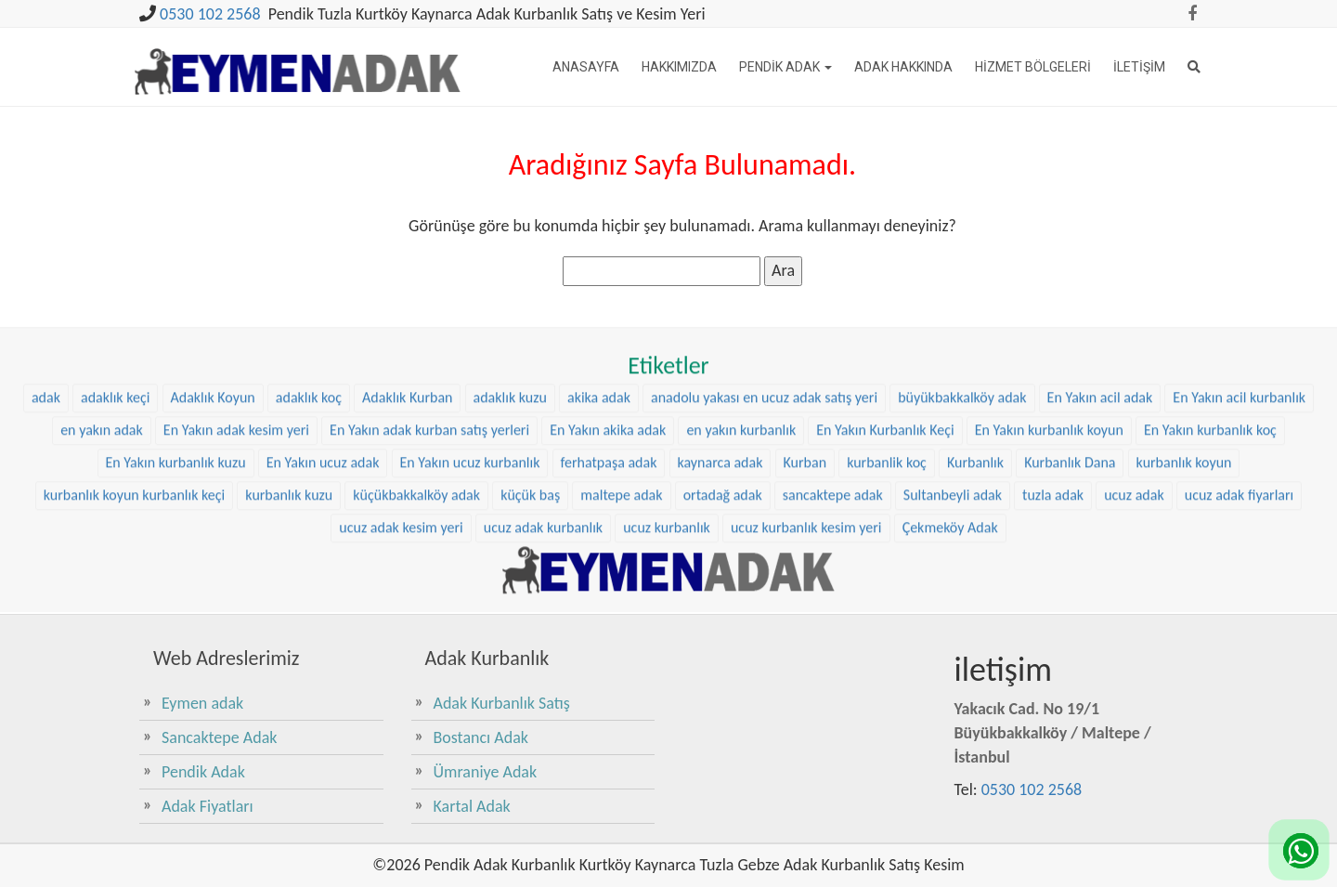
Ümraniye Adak (486, 772)
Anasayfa (585, 66)
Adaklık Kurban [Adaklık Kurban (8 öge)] (407, 384)
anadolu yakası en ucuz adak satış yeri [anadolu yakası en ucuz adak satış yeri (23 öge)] (764, 384)
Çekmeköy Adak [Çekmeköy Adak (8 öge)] (950, 514)
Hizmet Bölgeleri (1033, 66)
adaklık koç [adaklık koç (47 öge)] (309, 384)
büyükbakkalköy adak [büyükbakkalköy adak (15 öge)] (962, 384)
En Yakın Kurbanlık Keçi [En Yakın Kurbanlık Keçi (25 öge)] (885, 416)
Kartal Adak (472, 806)
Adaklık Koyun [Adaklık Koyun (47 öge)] (213, 384)
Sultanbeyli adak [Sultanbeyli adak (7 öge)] (952, 481)
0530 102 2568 (210, 14)
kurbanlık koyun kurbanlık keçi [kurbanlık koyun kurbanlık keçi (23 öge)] (134, 481)
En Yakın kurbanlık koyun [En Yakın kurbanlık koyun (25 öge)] (1049, 416)
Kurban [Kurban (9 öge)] (805, 449)
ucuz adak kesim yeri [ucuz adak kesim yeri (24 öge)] (400, 514)
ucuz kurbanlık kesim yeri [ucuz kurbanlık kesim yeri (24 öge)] (806, 514)
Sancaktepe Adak (219, 737)
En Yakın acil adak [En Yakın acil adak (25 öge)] (1100, 384)
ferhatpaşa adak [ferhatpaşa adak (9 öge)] (609, 449)
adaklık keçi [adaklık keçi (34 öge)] (115, 384)
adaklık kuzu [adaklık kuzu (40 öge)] (510, 384)
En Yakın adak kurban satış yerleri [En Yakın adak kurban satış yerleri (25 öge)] (429, 416)
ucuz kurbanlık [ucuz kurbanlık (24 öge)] (666, 514)
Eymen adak (202, 703)
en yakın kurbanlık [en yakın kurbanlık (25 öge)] (741, 416)
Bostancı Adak (481, 737)
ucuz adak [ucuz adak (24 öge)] (1134, 481)
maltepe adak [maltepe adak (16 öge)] (621, 481)
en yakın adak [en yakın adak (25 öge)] (101, 416)
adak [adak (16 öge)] (46, 384)
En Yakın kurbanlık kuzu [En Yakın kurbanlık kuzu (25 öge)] (176, 449)
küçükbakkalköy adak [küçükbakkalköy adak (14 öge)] (416, 481)
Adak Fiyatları (207, 806)
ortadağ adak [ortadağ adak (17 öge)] (722, 481)
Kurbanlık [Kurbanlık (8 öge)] (975, 449)
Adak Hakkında (903, 66)
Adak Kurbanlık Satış (502, 703)
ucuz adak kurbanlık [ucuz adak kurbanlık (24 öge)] (543, 514)
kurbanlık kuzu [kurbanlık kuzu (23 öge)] (288, 481)
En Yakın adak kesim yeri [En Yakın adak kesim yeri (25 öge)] (236, 416)
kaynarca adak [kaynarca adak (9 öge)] (720, 449)
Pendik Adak (785, 66)
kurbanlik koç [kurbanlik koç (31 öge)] (887, 449)
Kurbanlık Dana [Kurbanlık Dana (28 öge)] (1069, 449)
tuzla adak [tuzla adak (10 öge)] (1053, 481)
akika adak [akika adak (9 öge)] (598, 384)
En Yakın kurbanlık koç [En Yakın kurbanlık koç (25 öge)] (1210, 416)
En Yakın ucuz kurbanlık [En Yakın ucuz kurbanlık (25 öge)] (470, 449)
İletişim (1139, 66)
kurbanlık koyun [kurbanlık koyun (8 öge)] (1184, 449)
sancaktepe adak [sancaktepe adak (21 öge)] (833, 481)
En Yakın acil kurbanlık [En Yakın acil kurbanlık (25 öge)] (1239, 384)
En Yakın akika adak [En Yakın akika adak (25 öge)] (608, 416)
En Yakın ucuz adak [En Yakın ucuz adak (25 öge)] (323, 449)
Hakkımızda (679, 66)
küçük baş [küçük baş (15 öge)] (530, 481)
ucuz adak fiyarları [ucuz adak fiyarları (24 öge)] (1239, 481)
